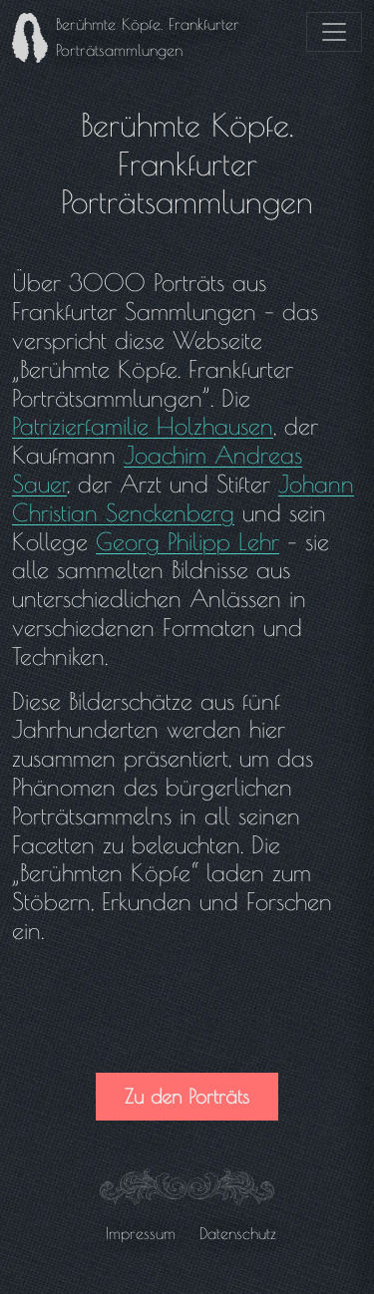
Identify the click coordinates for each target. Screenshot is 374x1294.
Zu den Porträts (187, 1096)
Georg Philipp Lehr (187, 541)
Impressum (141, 1233)
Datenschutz (237, 1233)
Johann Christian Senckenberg (183, 498)
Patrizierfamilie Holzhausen (142, 426)
